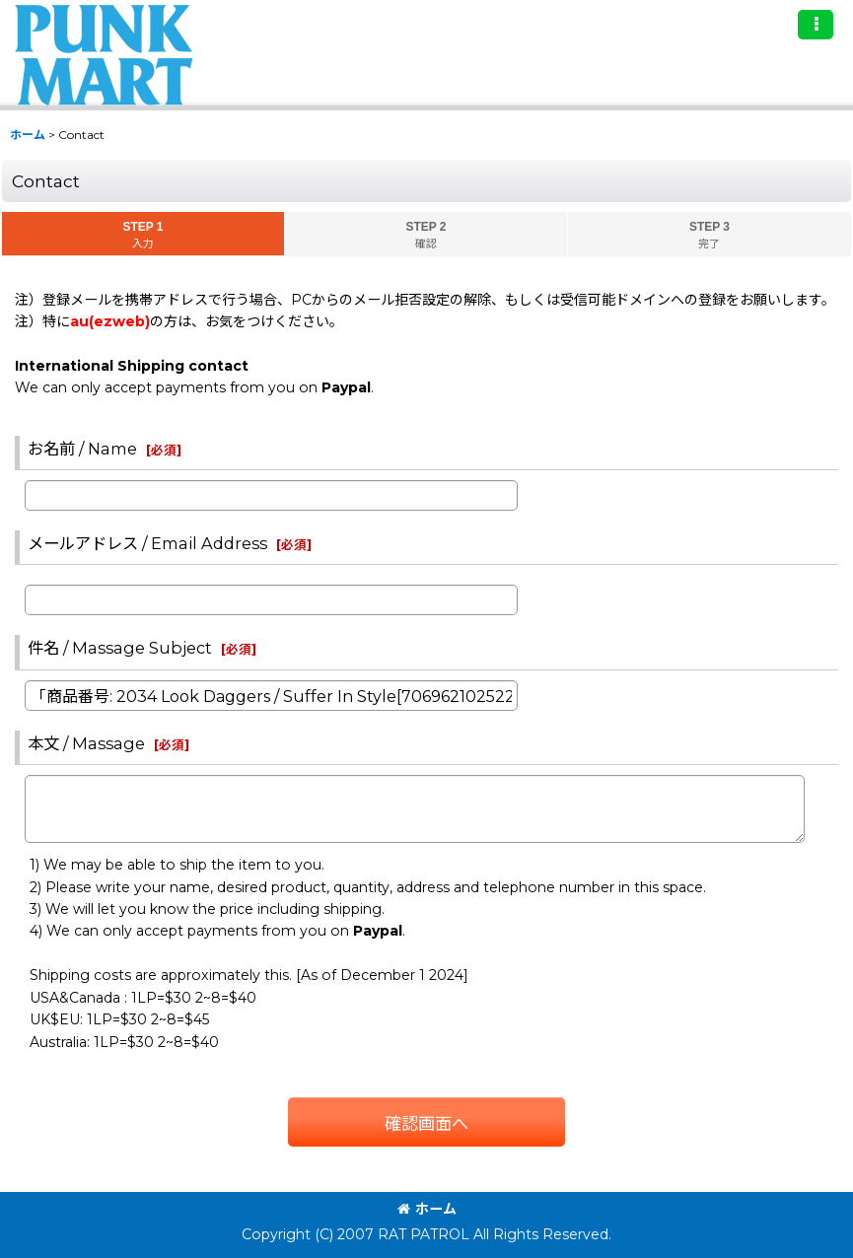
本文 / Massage (86, 743)
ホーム (427, 1209)
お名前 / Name (82, 448)
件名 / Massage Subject (120, 648)
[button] (815, 24)
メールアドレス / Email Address (147, 543)
